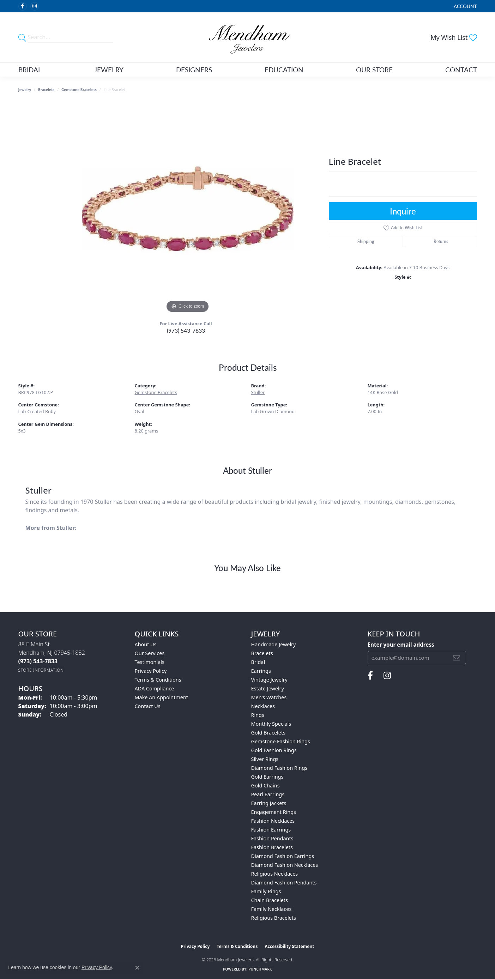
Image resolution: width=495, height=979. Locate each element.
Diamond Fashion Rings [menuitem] (279, 768)
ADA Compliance (154, 688)
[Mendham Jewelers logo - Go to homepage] (247, 37)
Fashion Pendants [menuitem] (272, 838)
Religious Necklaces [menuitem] (274, 873)
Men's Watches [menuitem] (269, 697)
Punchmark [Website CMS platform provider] (260, 969)
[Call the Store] (38, 661)
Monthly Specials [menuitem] (271, 723)
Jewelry (108, 69)
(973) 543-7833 (186, 330)
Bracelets (46, 89)
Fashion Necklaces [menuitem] (273, 820)
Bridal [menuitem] (258, 662)
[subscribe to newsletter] (456, 657)
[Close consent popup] (137, 968)
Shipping (365, 241)
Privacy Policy (151, 670)
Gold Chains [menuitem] (265, 785)
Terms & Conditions (158, 679)
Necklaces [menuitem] (263, 706)
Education (284, 69)
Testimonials (149, 662)
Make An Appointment (161, 697)
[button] (464, 6)
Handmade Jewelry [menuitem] (273, 644)
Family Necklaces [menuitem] (271, 909)
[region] (188, 209)
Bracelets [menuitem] (262, 653)
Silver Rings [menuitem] (265, 759)
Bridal (30, 69)
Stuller (258, 392)
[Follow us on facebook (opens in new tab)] (22, 6)
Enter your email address (401, 644)
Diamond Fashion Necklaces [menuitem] (284, 865)
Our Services (150, 653)
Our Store (374, 69)
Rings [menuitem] (257, 715)
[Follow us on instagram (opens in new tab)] (34, 6)
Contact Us (148, 706)
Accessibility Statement (289, 946)
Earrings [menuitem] (261, 670)
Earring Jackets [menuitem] (268, 803)
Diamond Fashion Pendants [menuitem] (284, 882)
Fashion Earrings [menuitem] (271, 829)
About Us (146, 644)
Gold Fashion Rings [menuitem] (274, 750)
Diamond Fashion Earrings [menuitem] (282, 856)
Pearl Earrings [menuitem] (268, 794)
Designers (194, 69)
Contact (461, 69)
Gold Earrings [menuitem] (267, 776)
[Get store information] (41, 670)
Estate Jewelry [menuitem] (267, 688)
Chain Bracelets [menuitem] (269, 900)
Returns (441, 241)
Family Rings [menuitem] (266, 891)
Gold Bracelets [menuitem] (268, 732)
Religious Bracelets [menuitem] (273, 917)
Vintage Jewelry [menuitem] (269, 679)
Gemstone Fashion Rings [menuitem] (280, 741)
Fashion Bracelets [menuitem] (272, 847)
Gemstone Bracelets (79, 89)
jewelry (24, 89)
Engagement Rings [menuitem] (273, 812)
